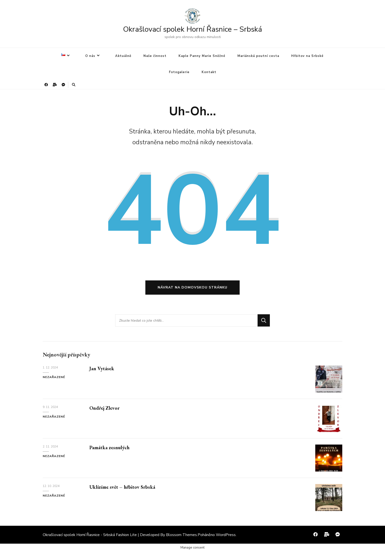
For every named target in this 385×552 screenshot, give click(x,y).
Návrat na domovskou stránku (192, 287)
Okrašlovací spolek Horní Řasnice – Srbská (192, 29)
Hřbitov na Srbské (307, 56)
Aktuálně (123, 56)
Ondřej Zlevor (104, 408)
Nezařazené (54, 377)
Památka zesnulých (109, 447)
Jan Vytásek (101, 368)
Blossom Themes (181, 535)
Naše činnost (154, 56)
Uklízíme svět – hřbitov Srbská (122, 487)
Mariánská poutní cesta (258, 56)
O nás (90, 56)
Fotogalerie (179, 72)
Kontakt (209, 72)
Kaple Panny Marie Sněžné (202, 56)
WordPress (226, 535)
